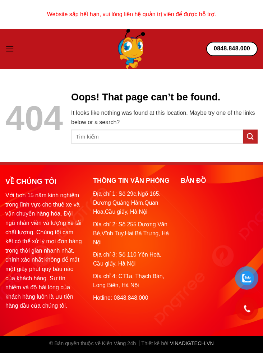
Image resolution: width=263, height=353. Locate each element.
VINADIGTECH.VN (192, 343)
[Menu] (9, 49)
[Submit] (250, 137)
